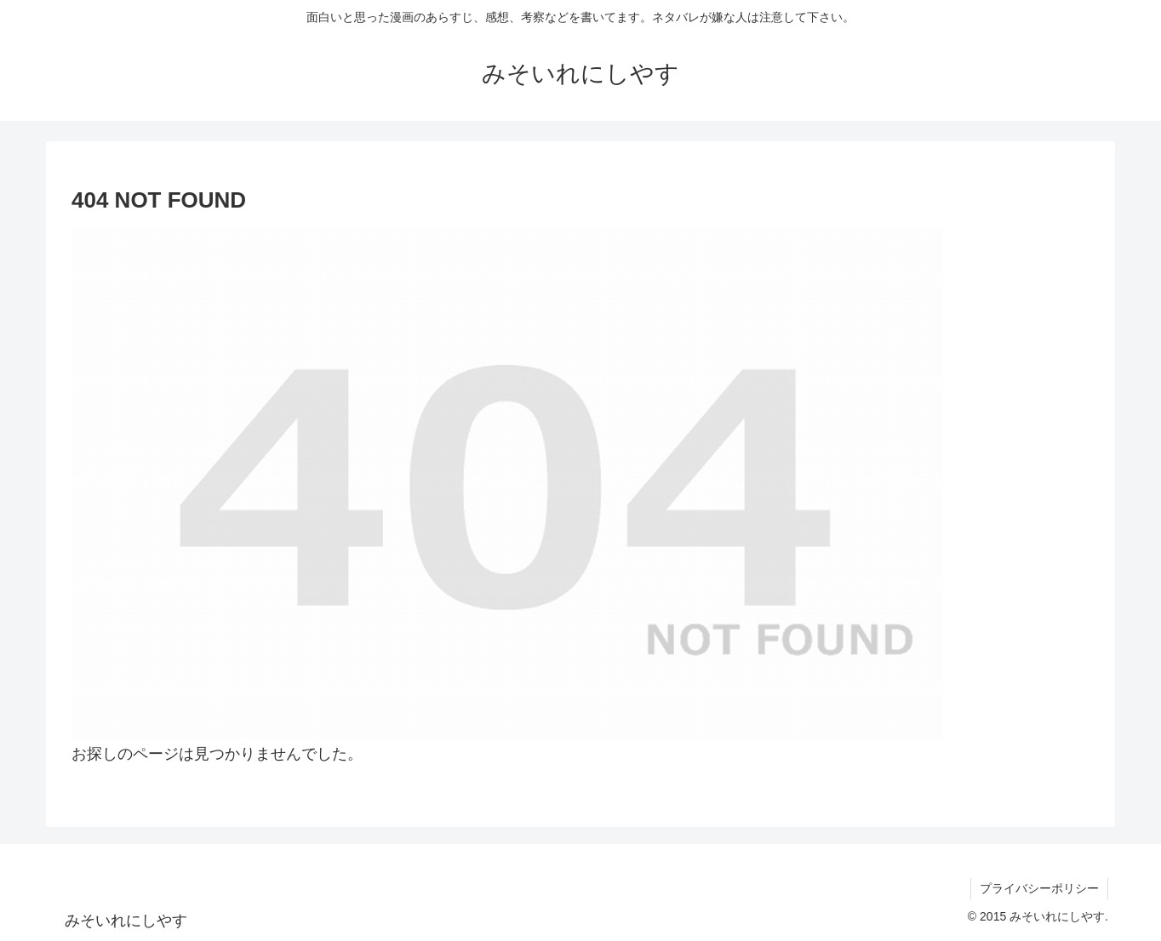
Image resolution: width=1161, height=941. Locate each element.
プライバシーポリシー (1039, 888)
